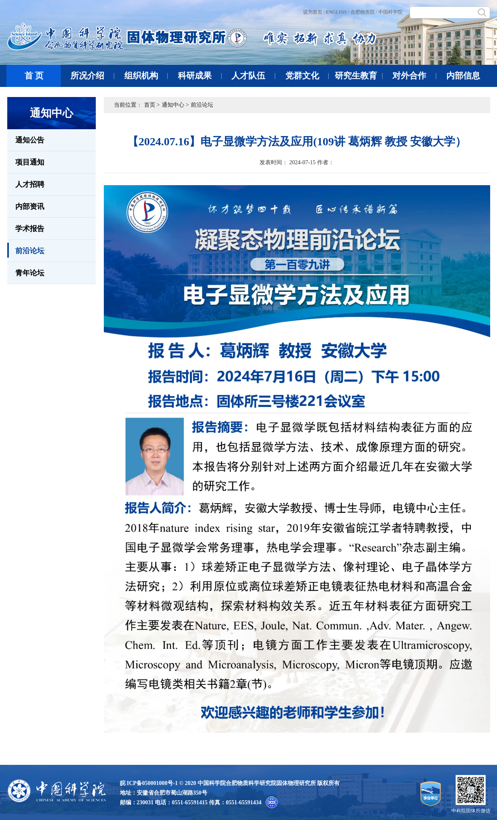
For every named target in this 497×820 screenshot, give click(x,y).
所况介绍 (92, 76)
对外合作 (414, 76)
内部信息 (463, 76)
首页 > (152, 105)
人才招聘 (29, 184)
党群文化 (307, 76)
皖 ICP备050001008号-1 (149, 783)
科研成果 (200, 76)
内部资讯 (29, 206)
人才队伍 (253, 76)
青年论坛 (29, 273)
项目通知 (29, 162)
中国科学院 (390, 12)
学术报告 (29, 229)
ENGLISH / (337, 12)
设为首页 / (314, 12)
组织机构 (146, 76)
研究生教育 (359, 76)
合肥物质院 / (364, 12)
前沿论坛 (25, 250)
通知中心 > (175, 105)
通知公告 (29, 140)
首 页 (34, 76)
